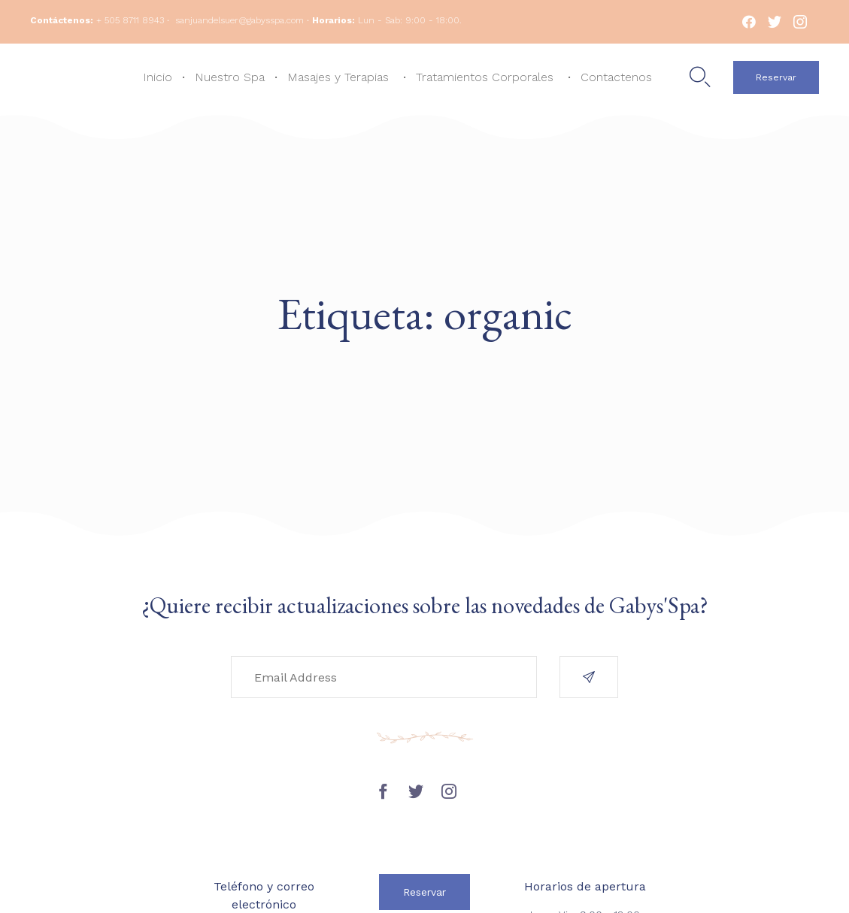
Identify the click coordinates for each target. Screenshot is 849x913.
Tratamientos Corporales (484, 77)
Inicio (157, 77)
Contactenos (616, 77)
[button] (776, 77)
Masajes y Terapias (338, 77)
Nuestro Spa (230, 77)
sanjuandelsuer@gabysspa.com (239, 20)
